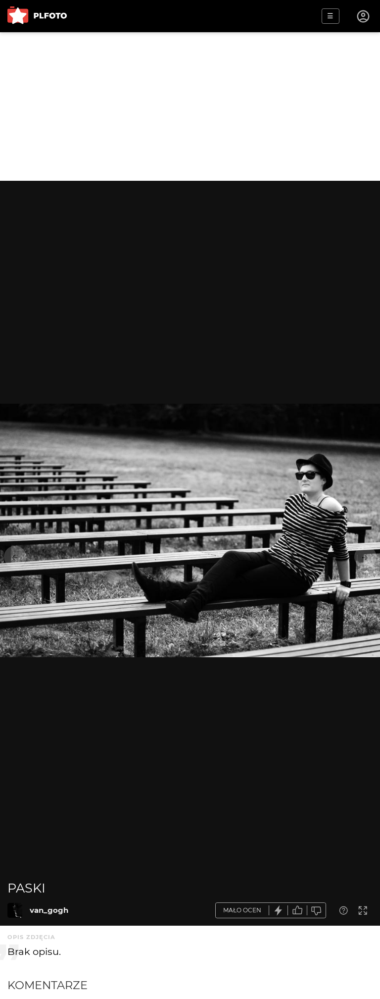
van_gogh (49, 910)
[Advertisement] (190, 106)
